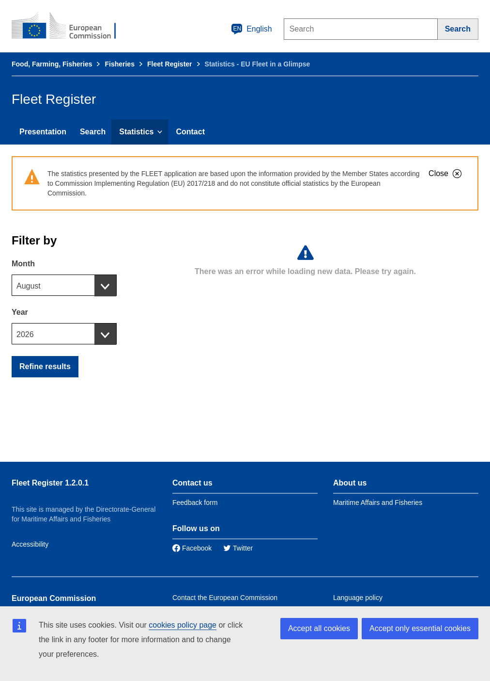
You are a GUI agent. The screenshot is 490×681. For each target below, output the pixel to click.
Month (23, 263)
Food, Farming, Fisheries (52, 64)
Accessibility (30, 544)
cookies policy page (182, 625)
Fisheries (119, 64)
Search (93, 132)
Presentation (42, 132)
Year (20, 312)
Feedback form (194, 502)
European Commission (54, 598)
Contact (190, 132)
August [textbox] (28, 286)
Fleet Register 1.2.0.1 (50, 483)
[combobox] (64, 285)
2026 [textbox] (25, 334)
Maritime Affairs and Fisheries (377, 502)
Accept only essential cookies (420, 628)
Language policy (358, 597)
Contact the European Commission (224, 597)
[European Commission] (70, 26)
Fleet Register (169, 64)
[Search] (458, 29)
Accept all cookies (319, 628)
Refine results (45, 366)
